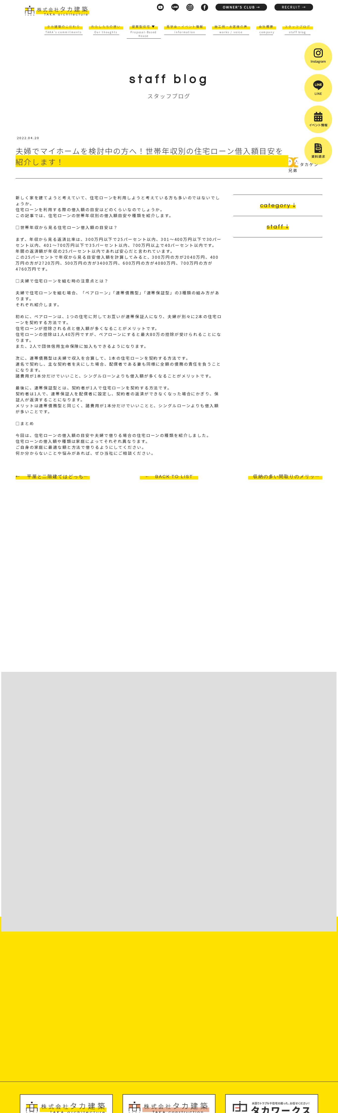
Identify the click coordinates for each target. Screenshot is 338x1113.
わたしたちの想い (106, 26)
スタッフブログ (298, 26)
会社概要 (266, 26)
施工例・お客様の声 (231, 26)
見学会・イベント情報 (185, 26)
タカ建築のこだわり (63, 26)
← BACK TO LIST (169, 476)
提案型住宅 (143, 26)
